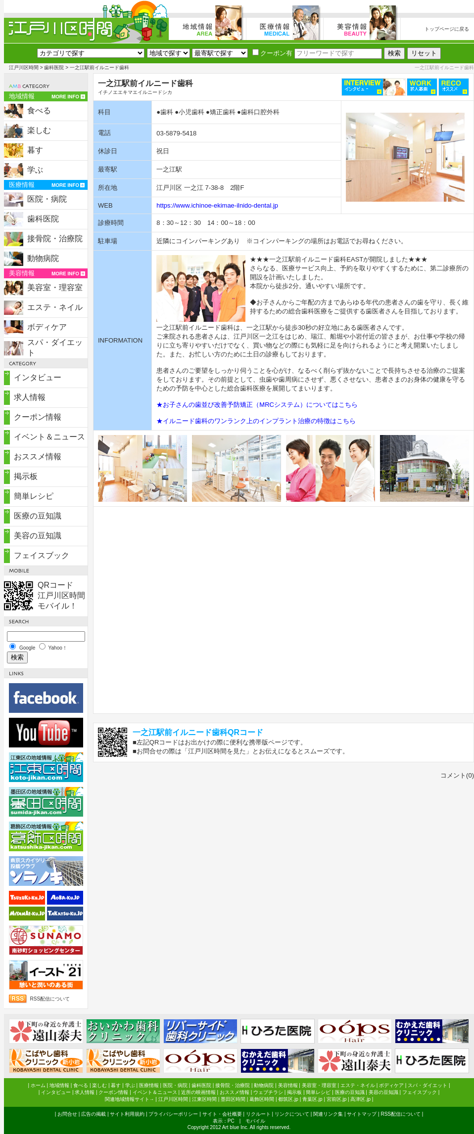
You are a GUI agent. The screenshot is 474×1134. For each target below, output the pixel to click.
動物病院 (43, 258)
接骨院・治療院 (55, 238)
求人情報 (30, 397)
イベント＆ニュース (49, 437)
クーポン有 (272, 53)
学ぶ (35, 170)
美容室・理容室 (55, 287)
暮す (35, 150)
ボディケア (47, 327)
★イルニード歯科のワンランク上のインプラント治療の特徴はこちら (256, 421)
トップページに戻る (447, 29)
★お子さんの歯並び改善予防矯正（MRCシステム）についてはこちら (257, 404)
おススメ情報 (37, 456)
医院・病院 (47, 199)
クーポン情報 (37, 417)
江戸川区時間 (24, 67)
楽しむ (39, 130)
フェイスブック (41, 555)
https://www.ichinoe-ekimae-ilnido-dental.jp (217, 205)
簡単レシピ (33, 496)
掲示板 (26, 476)
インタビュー (37, 377)
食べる (39, 110)
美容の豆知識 (37, 535)
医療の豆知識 (37, 516)
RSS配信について (50, 999)
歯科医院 (54, 67)
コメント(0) (457, 775)
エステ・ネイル (55, 307)
